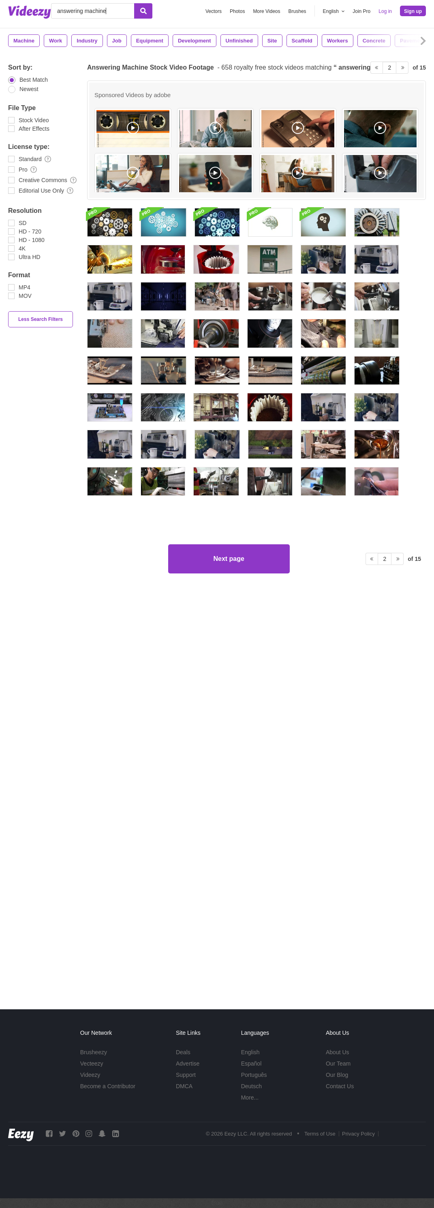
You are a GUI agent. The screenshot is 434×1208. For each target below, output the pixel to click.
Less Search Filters (40, 319)
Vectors (213, 11)
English (250, 1052)
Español (251, 1063)
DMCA (184, 1086)
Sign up (413, 11)
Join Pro (361, 11)
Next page (228, 962)
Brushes (297, 11)
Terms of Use (320, 1134)
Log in (385, 11)
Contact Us (340, 1086)
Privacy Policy (358, 1134)
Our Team (338, 1063)
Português (254, 1075)
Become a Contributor (107, 1086)
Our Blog (337, 1075)
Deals (183, 1052)
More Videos (266, 11)
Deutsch (251, 1086)
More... (250, 1097)
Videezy (90, 1075)
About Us (337, 1052)
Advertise (187, 1063)
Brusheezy (93, 1052)
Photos (237, 11)
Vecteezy (91, 1063)
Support (186, 1075)
